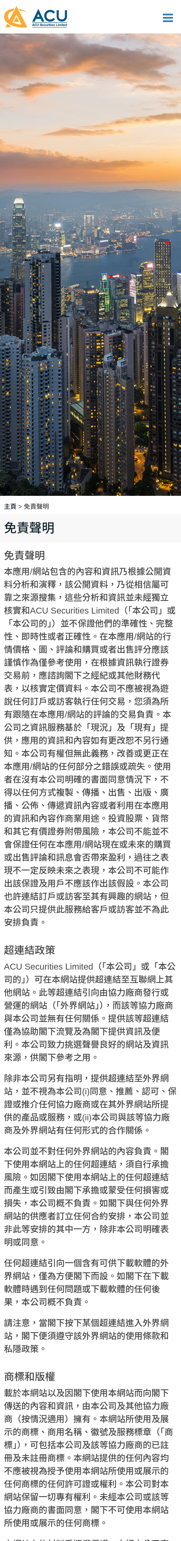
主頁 (10, 506)
